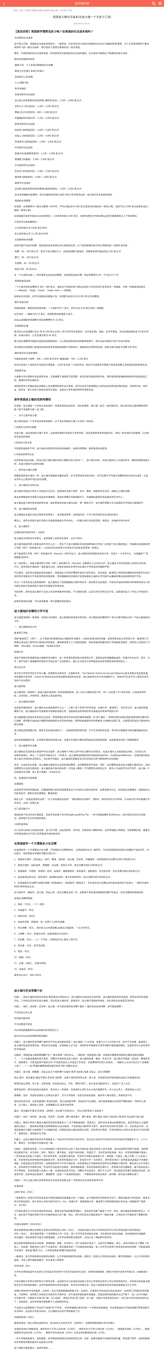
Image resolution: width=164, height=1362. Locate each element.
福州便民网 (82, 3)
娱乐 (22, 10)
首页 (15, 10)
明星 (28, 10)
